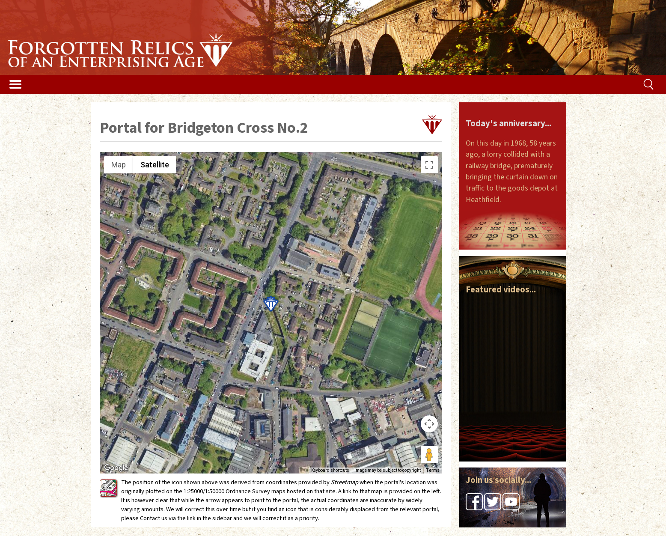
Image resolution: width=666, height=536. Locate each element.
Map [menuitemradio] (118, 164)
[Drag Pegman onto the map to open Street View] (429, 454)
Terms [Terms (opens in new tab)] (433, 470)
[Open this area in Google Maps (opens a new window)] (116, 467)
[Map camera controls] (429, 423)
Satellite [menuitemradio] (154, 164)
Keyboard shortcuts (330, 470)
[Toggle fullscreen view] (429, 164)
